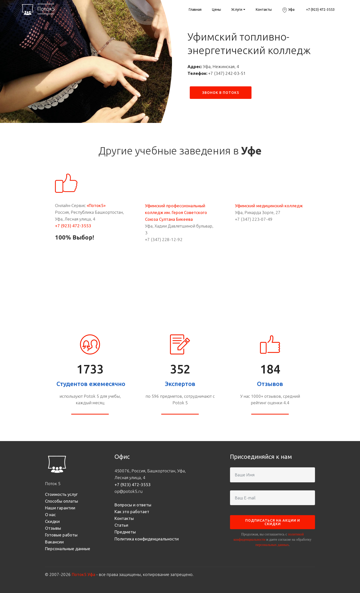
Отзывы (53, 528)
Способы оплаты (61, 501)
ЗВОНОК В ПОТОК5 (220, 93)
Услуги (236, 10)
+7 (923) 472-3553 (320, 10)
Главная (195, 10)
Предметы (125, 531)
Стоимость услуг (61, 494)
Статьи (121, 525)
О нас (50, 514)
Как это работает (131, 511)
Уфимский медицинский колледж (269, 205)
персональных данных (272, 544)
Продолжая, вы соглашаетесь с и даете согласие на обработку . (272, 539)
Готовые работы (61, 534)
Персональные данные (67, 548)
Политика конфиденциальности (146, 538)
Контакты (264, 10)
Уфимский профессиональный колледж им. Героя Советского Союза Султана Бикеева (176, 212)
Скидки (52, 521)
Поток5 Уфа (83, 574)
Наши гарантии (60, 507)
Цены (216, 10)
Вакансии (54, 541)
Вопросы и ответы (132, 504)
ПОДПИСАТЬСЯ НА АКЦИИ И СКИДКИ (272, 522)
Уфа (288, 10)
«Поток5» (96, 205)
